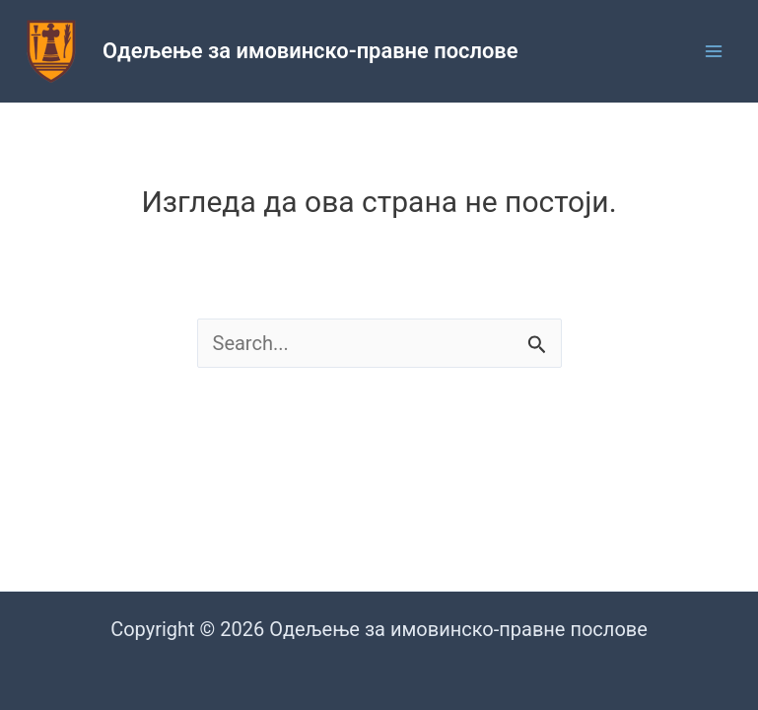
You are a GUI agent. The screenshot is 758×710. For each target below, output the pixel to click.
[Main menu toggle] (713, 51)
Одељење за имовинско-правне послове (310, 50)
